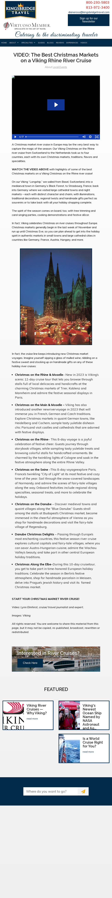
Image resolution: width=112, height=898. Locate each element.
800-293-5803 (97, 2)
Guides (41, 43)
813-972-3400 (97, 7)
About (12, 43)
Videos (83, 43)
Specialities (27, 43)
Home (4, 43)
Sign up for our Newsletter (89, 20)
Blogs (50, 43)
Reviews (60, 43)
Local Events (60, 67)
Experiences (72, 43)
